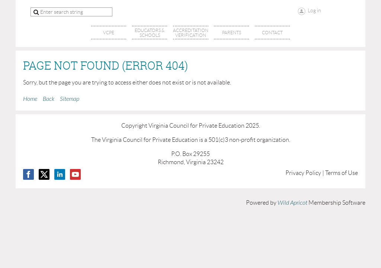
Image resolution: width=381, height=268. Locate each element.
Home (30, 99)
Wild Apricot (292, 203)
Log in (314, 10)
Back (48, 99)
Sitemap (69, 99)
